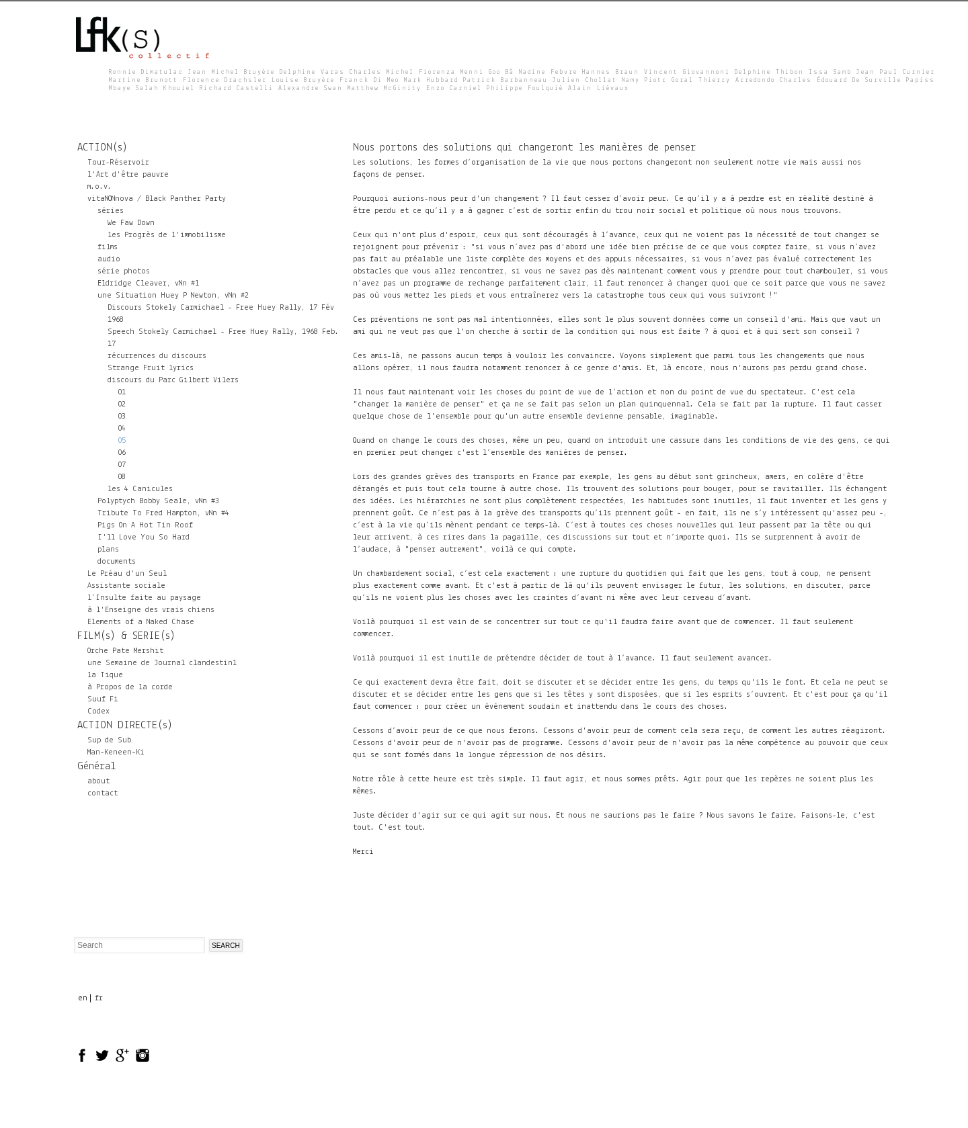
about (98, 781)
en (82, 998)
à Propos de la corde (130, 687)
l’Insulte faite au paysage (144, 598)
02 (122, 404)
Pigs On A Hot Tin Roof (145, 525)
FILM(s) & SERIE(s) (126, 636)
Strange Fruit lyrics (151, 368)
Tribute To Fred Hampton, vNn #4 (163, 513)
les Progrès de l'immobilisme (167, 235)
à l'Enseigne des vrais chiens (150, 610)
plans (108, 550)
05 (122, 441)
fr (99, 998)
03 (122, 417)
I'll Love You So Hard (143, 537)
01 (122, 392)
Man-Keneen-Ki (116, 752)
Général (96, 766)
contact (102, 793)
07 (122, 465)
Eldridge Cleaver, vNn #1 (148, 283)
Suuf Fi (102, 699)
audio (108, 259)
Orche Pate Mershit (125, 651)
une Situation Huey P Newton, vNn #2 (173, 296)
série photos (123, 271)
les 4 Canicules (140, 489)
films (107, 247)
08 (122, 477)
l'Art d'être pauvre (128, 175)
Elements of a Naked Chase (140, 622)
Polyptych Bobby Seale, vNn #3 (158, 501)
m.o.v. (99, 187)
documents (116, 562)
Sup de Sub (109, 740)
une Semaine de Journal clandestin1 (162, 663)
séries (110, 211)
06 (122, 453)
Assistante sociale (126, 586)
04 (122, 429)
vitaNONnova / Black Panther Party (156, 199)
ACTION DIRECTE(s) (125, 725)
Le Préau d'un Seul (127, 574)
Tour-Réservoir (118, 163)
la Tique (105, 675)
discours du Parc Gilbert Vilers (173, 380)
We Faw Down (131, 223)
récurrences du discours (157, 356)
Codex (98, 711)
